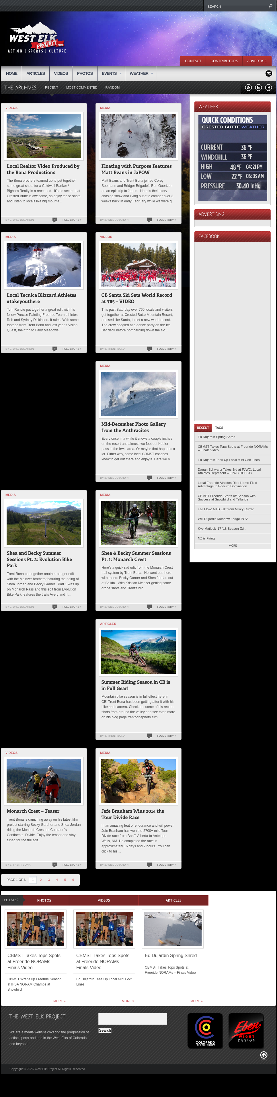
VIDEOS (61, 73)
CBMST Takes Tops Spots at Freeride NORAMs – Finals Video (233, 448)
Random (113, 87)
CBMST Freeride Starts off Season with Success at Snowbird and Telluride (226, 497)
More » (59, 1001)
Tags (219, 427)
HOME (11, 73)
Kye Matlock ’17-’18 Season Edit (221, 528)
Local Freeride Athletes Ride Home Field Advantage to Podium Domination (227, 484)
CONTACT (193, 61)
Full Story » (72, 219)
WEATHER (139, 74)
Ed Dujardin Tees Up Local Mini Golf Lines (229, 460)
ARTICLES (35, 73)
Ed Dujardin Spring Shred (216, 437)
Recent (51, 87)
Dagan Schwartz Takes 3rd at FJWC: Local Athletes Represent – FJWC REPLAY (229, 471)
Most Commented (81, 87)
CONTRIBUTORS (224, 61)
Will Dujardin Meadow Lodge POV (223, 519)
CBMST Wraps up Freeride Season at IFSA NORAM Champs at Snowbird (34, 984)
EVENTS (109, 74)
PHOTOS (85, 73)
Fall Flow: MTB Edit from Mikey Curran (226, 509)
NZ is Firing (206, 538)
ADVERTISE (257, 61)
